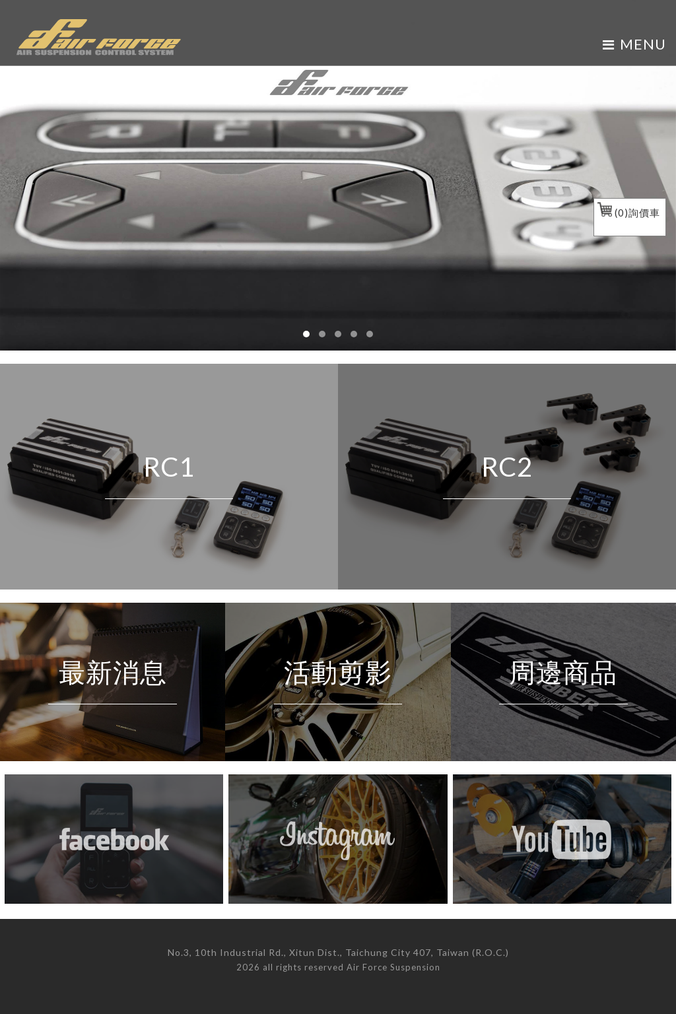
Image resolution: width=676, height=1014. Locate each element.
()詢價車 (628, 213)
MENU (634, 43)
